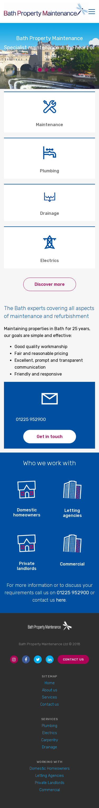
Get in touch (50, 436)
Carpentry (49, 740)
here (61, 600)
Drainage (49, 747)
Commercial (49, 790)
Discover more (50, 284)
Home (50, 683)
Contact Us (73, 659)
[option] (49, 53)
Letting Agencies (49, 775)
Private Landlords (49, 783)
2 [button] (46, 70)
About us (49, 690)
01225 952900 (31, 419)
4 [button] (60, 70)
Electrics (49, 733)
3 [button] (53, 70)
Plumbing (49, 726)
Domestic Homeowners (50, 768)
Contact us (49, 704)
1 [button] (40, 70)
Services (49, 697)
